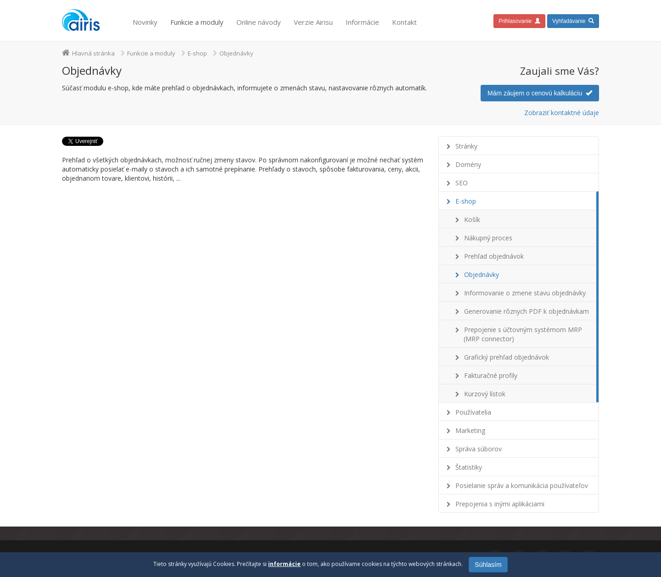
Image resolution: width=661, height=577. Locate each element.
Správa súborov (478, 448)
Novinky (145, 22)
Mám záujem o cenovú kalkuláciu (539, 93)
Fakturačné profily (490, 375)
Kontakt (404, 22)
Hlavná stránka (93, 53)
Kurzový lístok (484, 393)
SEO (461, 182)
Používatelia (473, 412)
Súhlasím (488, 564)
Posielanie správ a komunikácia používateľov (521, 485)
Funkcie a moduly (197, 22)
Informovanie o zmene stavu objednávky (525, 292)
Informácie (362, 22)
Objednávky (481, 274)
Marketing (470, 430)
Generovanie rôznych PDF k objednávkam (526, 311)
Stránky (466, 146)
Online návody (258, 22)
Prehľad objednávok (494, 256)
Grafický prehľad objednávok (506, 357)
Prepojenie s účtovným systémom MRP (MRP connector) (523, 334)
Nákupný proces (488, 237)
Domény (468, 164)
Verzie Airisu (313, 22)
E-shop (197, 53)
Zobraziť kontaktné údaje (561, 112)
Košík (472, 219)
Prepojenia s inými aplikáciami (499, 503)
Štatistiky (468, 467)
